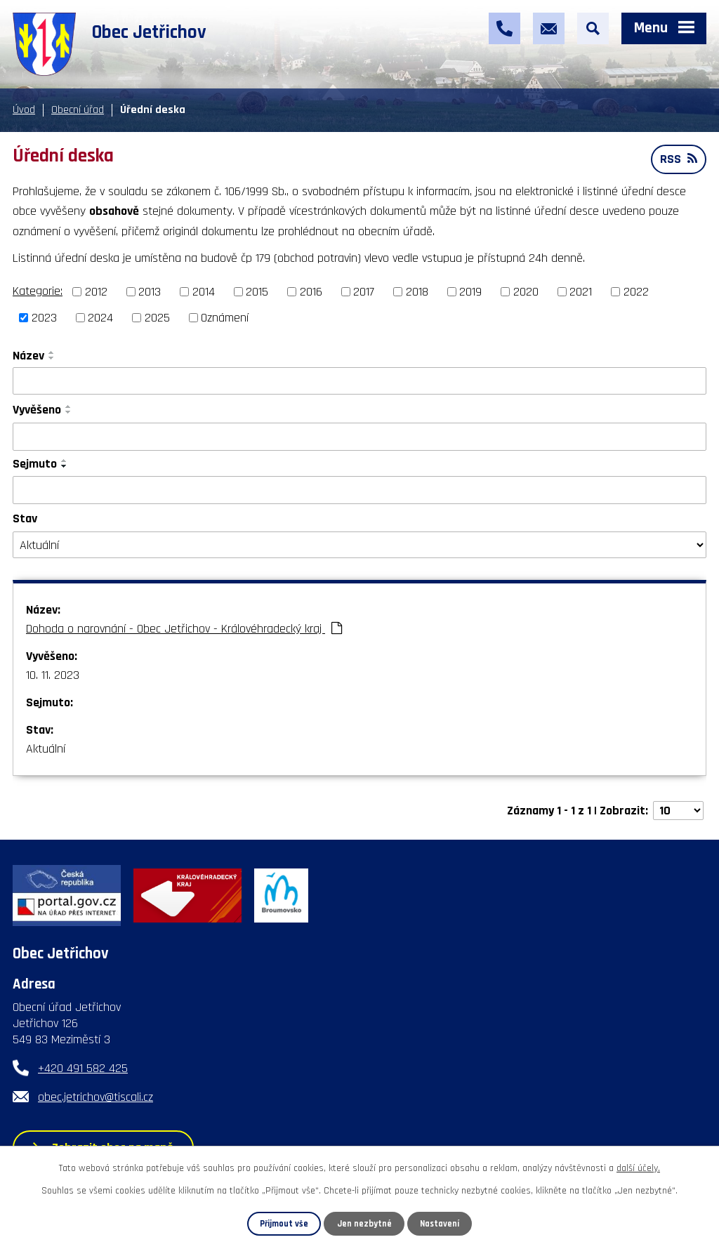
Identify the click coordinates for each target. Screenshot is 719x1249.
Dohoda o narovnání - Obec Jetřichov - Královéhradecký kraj (184, 629)
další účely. (638, 1168)
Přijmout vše (284, 1223)
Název (28, 356)
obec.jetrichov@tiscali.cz (95, 1097)
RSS (678, 159)
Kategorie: (37, 291)
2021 (580, 292)
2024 (100, 318)
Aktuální (45, 749)
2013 (149, 292)
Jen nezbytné (364, 1223)
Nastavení (439, 1223)
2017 (363, 292)
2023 (44, 318)
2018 (417, 292)
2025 (157, 318)
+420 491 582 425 (83, 1068)
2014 (203, 292)
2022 (636, 292)
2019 (470, 292)
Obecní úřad (77, 110)
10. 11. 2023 (52, 675)
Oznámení (225, 318)
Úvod (24, 110)
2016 (311, 292)
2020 (526, 292)
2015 (257, 292)
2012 (96, 292)
